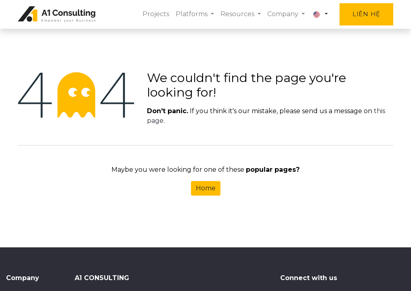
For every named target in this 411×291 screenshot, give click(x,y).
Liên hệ (366, 14)
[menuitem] (155, 14)
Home (206, 188)
